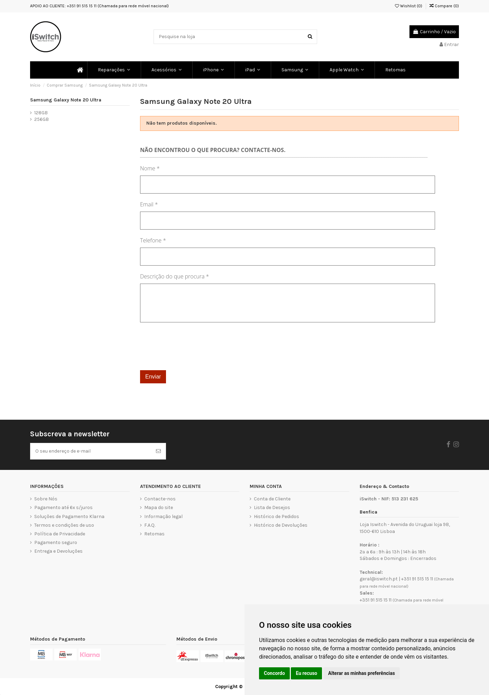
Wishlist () (408, 5)
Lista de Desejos (272, 507)
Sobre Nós (45, 499)
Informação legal (163, 516)
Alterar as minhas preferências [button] (361, 673)
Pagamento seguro (55, 542)
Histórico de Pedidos (276, 516)
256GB (41, 119)
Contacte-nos (160, 499)
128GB (41, 113)
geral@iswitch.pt (379, 579)
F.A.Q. (149, 525)
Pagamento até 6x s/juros (63, 507)
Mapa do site (158, 507)
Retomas (154, 534)
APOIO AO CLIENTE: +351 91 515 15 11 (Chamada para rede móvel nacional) (99, 5)
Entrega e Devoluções (58, 551)
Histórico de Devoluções (280, 525)
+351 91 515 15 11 (417, 579)
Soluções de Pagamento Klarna (69, 516)
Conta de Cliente (272, 499)
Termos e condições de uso (64, 525)
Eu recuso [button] (306, 673)
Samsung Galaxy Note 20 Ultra (65, 100)
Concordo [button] (274, 673)
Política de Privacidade (59, 534)
